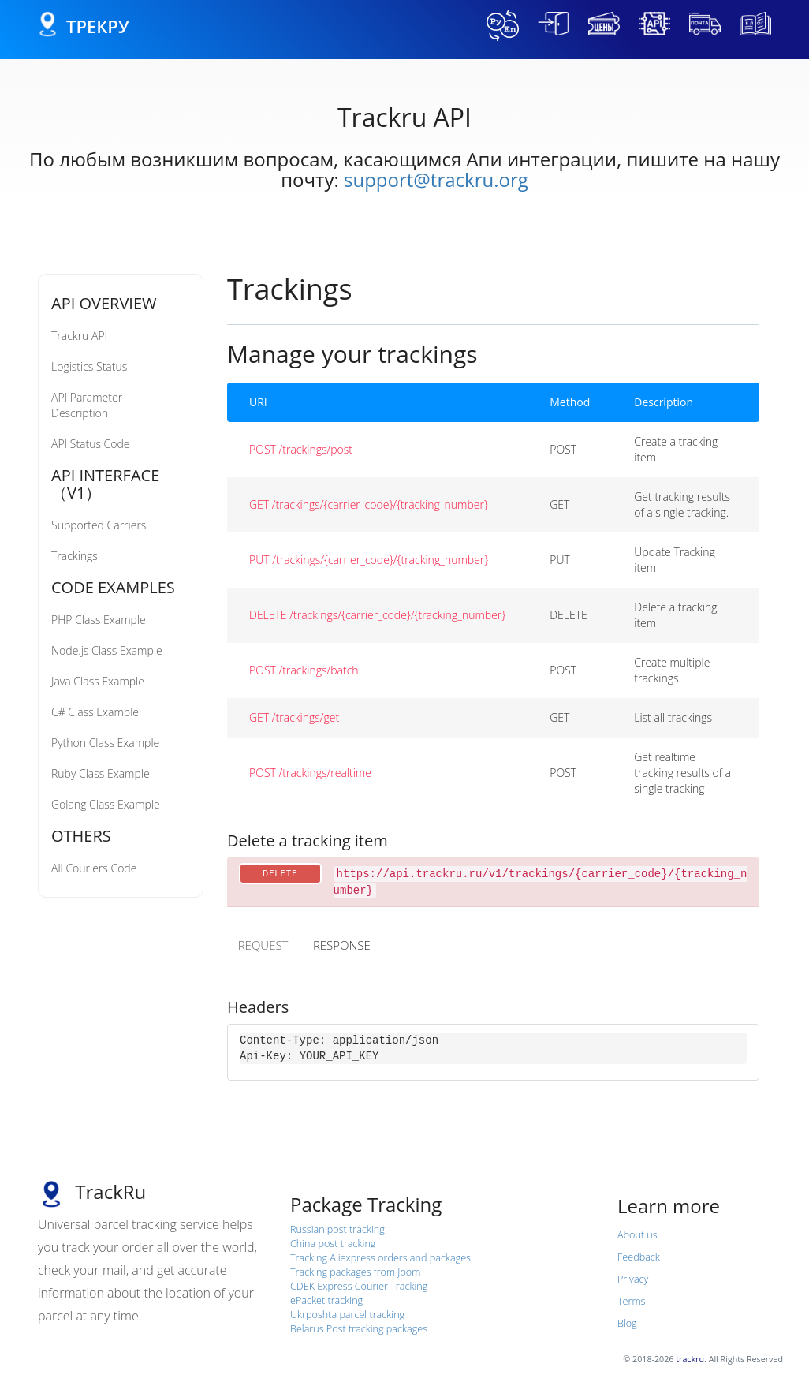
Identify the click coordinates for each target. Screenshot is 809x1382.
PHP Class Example (98, 619)
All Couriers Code (93, 868)
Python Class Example (105, 742)
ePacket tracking (326, 1299)
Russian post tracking (337, 1228)
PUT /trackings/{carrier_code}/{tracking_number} (368, 559)
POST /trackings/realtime (310, 772)
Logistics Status (89, 366)
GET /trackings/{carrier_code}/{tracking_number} (368, 504)
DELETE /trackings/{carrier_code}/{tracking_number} (377, 614)
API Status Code (90, 443)
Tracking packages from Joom (355, 1271)
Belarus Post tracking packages (358, 1328)
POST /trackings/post (300, 449)
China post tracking (332, 1242)
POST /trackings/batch (304, 670)
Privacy (632, 1278)
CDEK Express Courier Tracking (358, 1285)
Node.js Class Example (106, 650)
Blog (627, 1322)
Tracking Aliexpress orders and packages (380, 1257)
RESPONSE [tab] (345, 944)
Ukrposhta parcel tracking (347, 1313)
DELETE (280, 873)
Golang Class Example (105, 804)
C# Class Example (95, 711)
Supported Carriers (98, 524)
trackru (690, 1358)
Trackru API (79, 335)
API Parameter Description (86, 405)
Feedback (638, 1256)
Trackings (74, 555)
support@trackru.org (436, 179)
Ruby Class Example (100, 773)
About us (637, 1234)
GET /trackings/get (294, 717)
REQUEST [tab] (264, 944)
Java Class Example (97, 681)
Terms (631, 1300)
